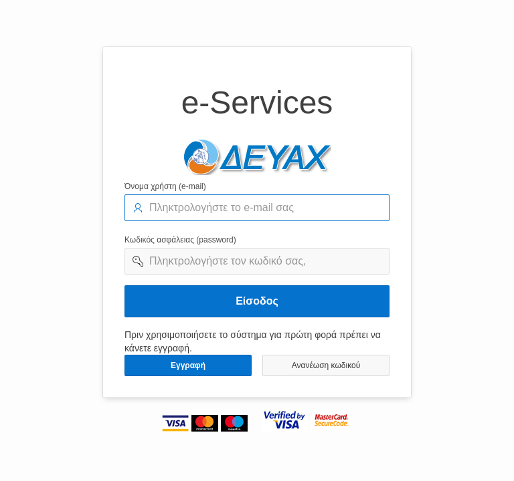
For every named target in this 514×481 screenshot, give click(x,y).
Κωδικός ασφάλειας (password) (180, 240)
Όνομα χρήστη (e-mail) (165, 186)
